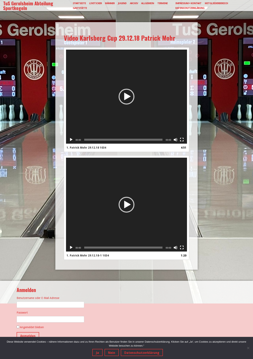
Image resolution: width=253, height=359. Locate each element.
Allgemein (147, 3)
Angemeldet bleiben (32, 327)
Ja (97, 353)
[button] (126, 97)
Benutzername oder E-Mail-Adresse (38, 298)
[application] (126, 97)
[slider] (123, 140)
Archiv (134, 3)
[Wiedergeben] (71, 140)
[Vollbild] (182, 140)
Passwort (22, 312)
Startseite (79, 3)
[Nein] (248, 348)
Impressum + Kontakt (188, 3)
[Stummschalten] (175, 140)
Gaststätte (80, 8)
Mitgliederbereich (216, 3)
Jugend (122, 3)
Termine (162, 3)
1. (86, 147)
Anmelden (28, 336)
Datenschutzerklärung (189, 8)
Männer (110, 3)
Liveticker (95, 3)
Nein (111, 353)
